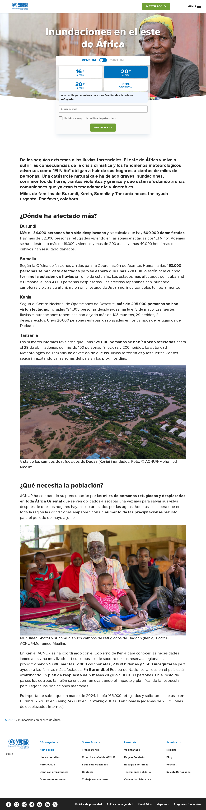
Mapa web (163, 804)
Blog (169, 757)
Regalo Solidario (134, 757)
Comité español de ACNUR (98, 757)
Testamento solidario (137, 772)
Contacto (88, 772)
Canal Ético (145, 804)
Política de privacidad (88, 804)
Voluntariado (132, 749)
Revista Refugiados (178, 772)
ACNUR (9, 720)
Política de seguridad (120, 804)
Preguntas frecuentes (187, 804)
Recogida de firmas (136, 764)
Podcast (171, 764)
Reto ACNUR (47, 764)
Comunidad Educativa (137, 779)
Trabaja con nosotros (95, 779)
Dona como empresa (53, 779)
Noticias (171, 749)
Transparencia (90, 749)
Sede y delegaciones (95, 764)
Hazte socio (103, 127)
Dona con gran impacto (54, 772)
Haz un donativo (50, 757)
